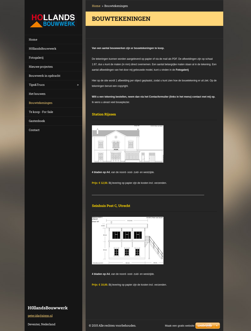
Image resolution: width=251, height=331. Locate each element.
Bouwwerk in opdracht (44, 76)
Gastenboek (37, 121)
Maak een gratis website (179, 325)
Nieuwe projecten (41, 67)
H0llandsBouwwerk (42, 48)
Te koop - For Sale (41, 112)
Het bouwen (37, 94)
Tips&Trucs (37, 85)
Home (33, 39)
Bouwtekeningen (40, 103)
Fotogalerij (36, 58)
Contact (34, 130)
